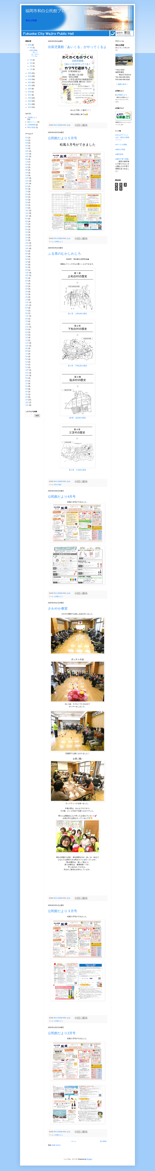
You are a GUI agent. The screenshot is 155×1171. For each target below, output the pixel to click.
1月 (31, 69)
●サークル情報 (121, 145)
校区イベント (32, 122)
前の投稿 (103, 1141)
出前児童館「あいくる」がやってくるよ (77, 47)
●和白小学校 (120, 149)
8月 (26, 189)
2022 (30, 82)
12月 (27, 151)
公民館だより (58, 241)
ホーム (73, 1141)
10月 (27, 156)
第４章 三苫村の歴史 (77, 470)
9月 (26, 159)
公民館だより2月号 (62, 1033)
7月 (26, 162)
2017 (30, 95)
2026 (30, 45)
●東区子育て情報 (122, 159)
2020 (30, 89)
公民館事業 (31, 125)
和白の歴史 (57, 484)
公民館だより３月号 (62, 911)
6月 (26, 194)
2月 (31, 66)
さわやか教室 (58, 608)
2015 (30, 101)
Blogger (89, 1159)
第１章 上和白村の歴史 (77, 314)
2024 (30, 76)
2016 (30, 98)
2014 (30, 104)
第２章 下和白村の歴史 (77, 366)
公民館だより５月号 (62, 138)
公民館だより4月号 (62, 496)
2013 (30, 107)
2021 (30, 85)
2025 (30, 73)
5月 (31, 48)
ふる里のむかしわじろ (64, 253)
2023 (30, 79)
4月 (31, 60)
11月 (27, 154)
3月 (31, 63)
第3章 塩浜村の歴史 (77, 418)
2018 (30, 92)
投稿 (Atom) (56, 1145)
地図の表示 (122, 84)
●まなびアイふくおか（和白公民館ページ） (122, 137)
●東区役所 (119, 154)
